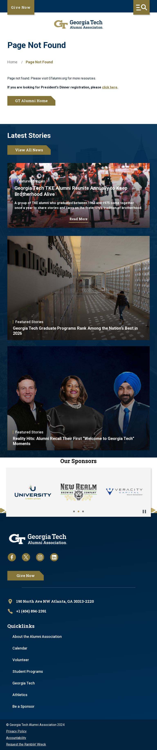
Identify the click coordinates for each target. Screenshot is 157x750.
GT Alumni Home (31, 100)
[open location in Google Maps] (78, 601)
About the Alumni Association (37, 636)
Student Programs (27, 671)
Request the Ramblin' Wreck (26, 744)
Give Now (21, 7)
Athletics (19, 695)
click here (109, 87)
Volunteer (20, 660)
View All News (29, 149)
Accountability (16, 738)
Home (12, 62)
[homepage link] (78, 24)
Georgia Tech (23, 683)
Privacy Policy (16, 731)
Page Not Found (39, 62)
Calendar (19, 648)
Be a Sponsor (23, 706)
